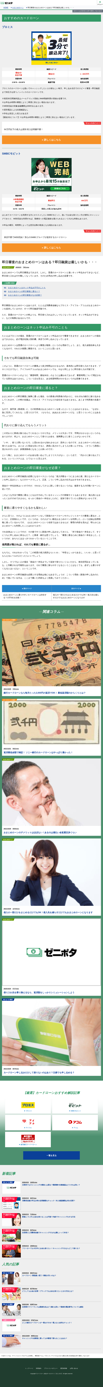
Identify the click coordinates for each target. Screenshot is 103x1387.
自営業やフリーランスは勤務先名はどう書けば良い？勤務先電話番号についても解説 (52, 1307)
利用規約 (38, 1368)
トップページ (29, 1368)
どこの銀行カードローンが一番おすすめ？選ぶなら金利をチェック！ (47, 1323)
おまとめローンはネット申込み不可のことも (27, 288)
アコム (76, 1127)
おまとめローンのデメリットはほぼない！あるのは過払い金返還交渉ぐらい (40, 832)
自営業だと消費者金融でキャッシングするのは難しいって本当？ (45, 1233)
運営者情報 (63, 1368)
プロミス (7, 27)
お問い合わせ (74, 1368)
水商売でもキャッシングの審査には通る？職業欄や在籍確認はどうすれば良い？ (51, 1185)
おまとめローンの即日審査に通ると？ (24, 291)
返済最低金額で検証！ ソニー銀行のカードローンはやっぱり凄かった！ (38, 752)
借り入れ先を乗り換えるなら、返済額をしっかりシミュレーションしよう (39, 992)
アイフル (29, 1127)
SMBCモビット (11, 153)
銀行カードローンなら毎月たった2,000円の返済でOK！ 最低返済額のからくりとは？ (45, 693)
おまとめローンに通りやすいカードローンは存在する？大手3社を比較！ (25, 596)
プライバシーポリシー (51, 1368)
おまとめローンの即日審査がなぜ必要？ (25, 295)
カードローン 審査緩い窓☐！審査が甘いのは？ (39, 1275)
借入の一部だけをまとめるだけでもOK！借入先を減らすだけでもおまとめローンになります (76, 596)
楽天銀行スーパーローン (29, 1144)
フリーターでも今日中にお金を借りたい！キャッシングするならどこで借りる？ (51, 1248)
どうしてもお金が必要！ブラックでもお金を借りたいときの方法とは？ (48, 1291)
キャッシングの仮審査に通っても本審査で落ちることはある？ (44, 1338)
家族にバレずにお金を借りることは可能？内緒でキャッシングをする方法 (48, 1217)
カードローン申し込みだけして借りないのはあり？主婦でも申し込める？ (39, 1072)
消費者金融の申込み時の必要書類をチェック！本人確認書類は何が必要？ (48, 1201)
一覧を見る (52, 1155)
